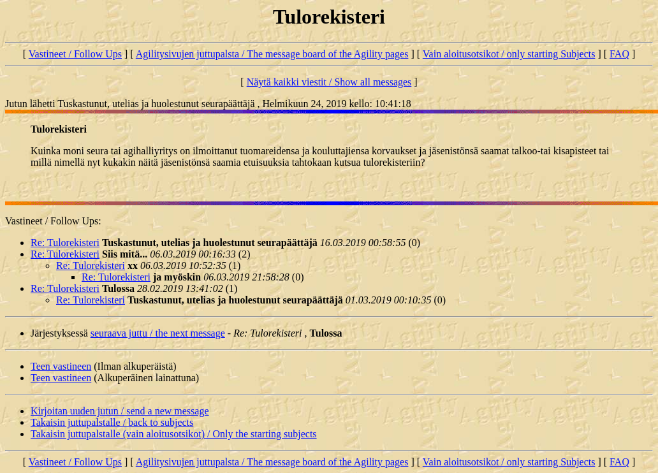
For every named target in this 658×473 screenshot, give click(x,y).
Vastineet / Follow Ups (75, 53)
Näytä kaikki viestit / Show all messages (329, 81)
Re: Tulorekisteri (65, 242)
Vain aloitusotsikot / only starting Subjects (509, 53)
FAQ (619, 53)
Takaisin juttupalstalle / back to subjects (112, 422)
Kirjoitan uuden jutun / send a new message (120, 410)
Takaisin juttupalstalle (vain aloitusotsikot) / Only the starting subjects (174, 433)
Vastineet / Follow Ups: (53, 220)
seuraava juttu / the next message (158, 333)
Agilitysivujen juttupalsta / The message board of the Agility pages (272, 53)
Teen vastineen (61, 366)
